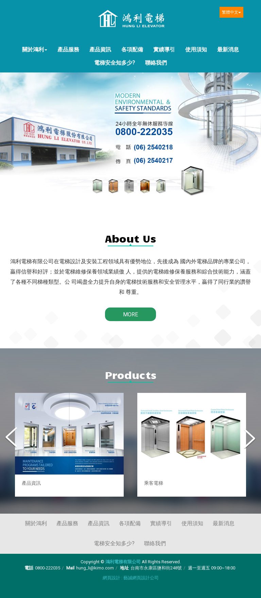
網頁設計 (111, 577)
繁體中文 (231, 12)
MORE (130, 314)
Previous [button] (12, 438)
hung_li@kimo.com (95, 567)
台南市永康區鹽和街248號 (156, 567)
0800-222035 (47, 567)
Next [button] (249, 438)
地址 (124, 567)
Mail (70, 567)
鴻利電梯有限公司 (130, 19)
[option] (69, 445)
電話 (28, 567)
